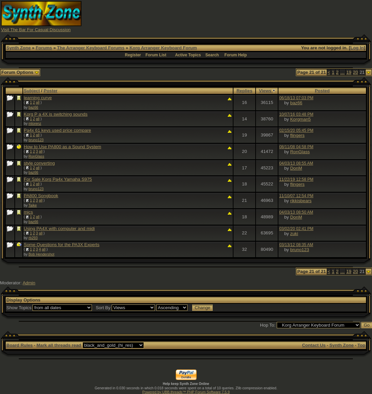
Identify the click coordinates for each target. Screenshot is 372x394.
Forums (44, 47)
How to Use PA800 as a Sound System (62, 146)
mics (28, 212)
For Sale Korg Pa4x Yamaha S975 (58, 179)
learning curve (38, 97)
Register (133, 55)
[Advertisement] (249, 16)
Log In (357, 47)
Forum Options (20, 72)
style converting (39, 163)
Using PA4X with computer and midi (59, 228)
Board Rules (19, 345)
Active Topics (188, 55)
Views (267, 90)
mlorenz (35, 123)
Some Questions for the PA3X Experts (62, 244)
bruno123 (36, 140)
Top (361, 345)
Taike (33, 205)
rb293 (33, 238)
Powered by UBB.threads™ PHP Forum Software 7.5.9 (185, 392)
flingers (297, 135)
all (38, 102)
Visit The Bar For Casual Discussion (36, 29)
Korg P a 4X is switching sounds (56, 114)
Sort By (103, 307)
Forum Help (235, 55)
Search (212, 55)
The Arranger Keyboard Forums (90, 47)
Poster (50, 90)
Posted (322, 90)
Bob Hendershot (41, 254)
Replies (244, 90)
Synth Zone (18, 47)
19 (349, 72)
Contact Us (313, 345)
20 (355, 72)
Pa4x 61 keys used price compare (57, 130)
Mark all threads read (59, 345)
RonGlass (36, 156)
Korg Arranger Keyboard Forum (163, 47)
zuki (294, 233)
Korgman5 (300, 119)
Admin (28, 282)
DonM (296, 168)
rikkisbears (301, 200)
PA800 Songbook (41, 195)
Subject (32, 90)
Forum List (156, 55)
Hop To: (267, 325)
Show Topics (19, 307)
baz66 (33, 107)
